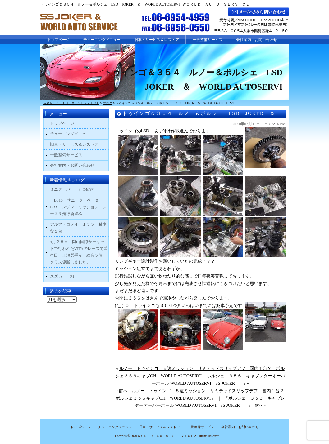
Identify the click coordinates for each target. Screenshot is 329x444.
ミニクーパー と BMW (72, 189)
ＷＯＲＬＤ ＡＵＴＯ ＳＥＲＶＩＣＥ (166, 435)
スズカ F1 (66, 276)
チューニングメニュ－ (70, 133)
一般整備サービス (207, 40)
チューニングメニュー (102, 40)
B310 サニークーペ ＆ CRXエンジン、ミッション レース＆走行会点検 (78, 207)
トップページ (58, 40)
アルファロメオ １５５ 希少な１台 (78, 227)
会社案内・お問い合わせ (256, 40)
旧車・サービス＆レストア (156, 40)
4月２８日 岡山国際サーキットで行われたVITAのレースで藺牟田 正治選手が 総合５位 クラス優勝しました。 (79, 251)
